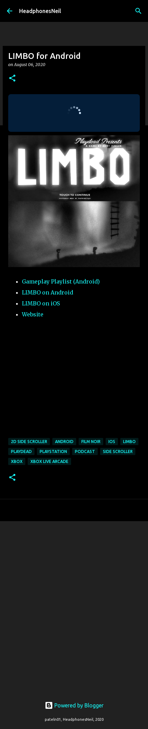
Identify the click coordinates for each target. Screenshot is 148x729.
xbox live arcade (49, 461)
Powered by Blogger (74, 705)
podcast (85, 451)
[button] (12, 78)
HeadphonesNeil (40, 11)
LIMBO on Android (47, 292)
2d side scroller (29, 441)
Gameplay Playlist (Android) (61, 281)
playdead (21, 451)
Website (32, 314)
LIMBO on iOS (41, 303)
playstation (53, 451)
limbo (129, 441)
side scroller (118, 451)
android (64, 441)
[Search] (138, 11)
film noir (90, 441)
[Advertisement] (74, 605)
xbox (17, 461)
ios (111, 441)
